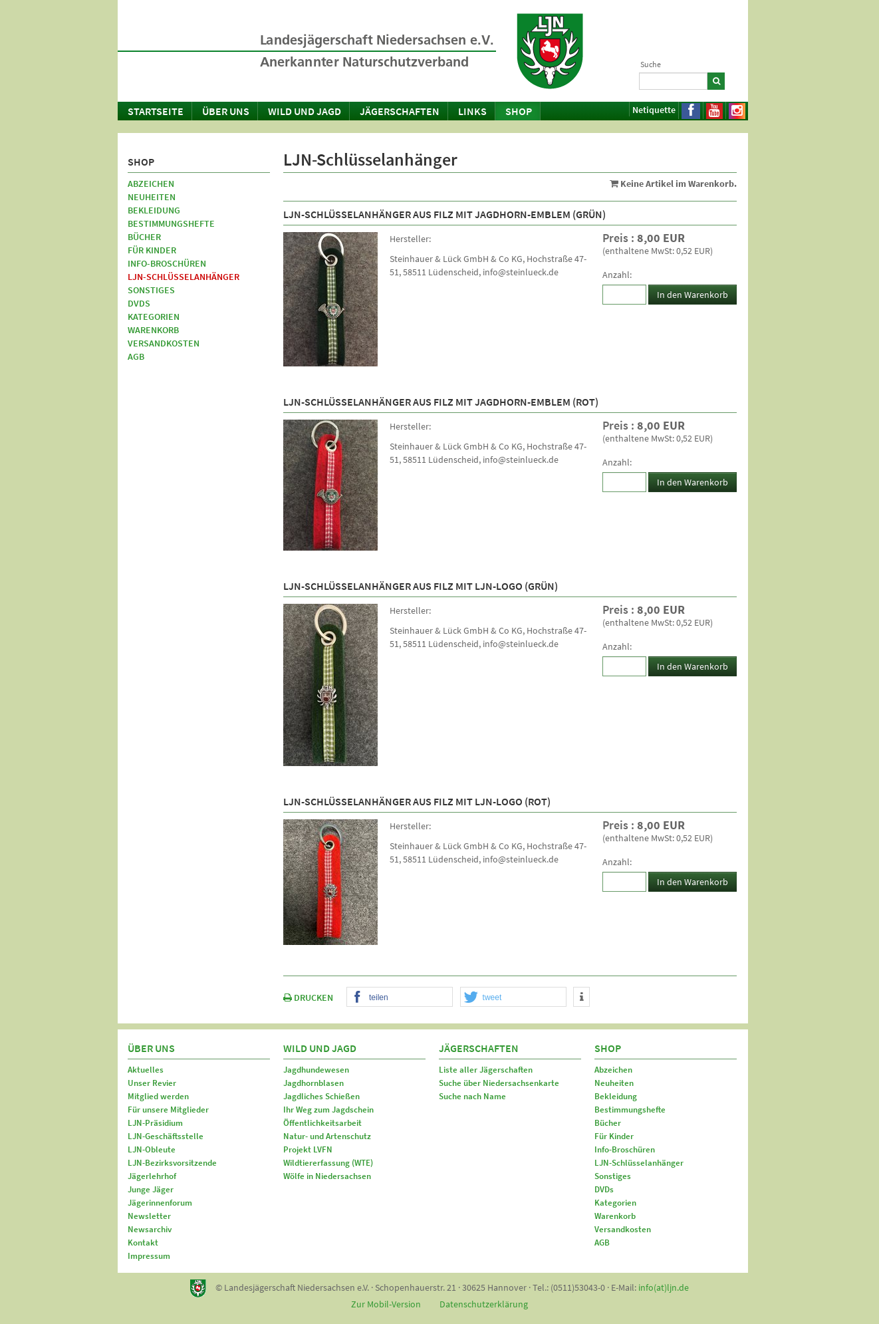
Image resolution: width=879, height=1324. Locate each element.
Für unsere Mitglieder (168, 1109)
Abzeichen (151, 184)
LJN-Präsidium (155, 1122)
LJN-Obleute (152, 1149)
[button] (399, 997)
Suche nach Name (472, 1096)
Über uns (225, 111)
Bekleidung (154, 210)
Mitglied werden (158, 1096)
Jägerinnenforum (160, 1202)
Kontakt (143, 1242)
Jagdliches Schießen (321, 1096)
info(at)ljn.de (663, 1287)
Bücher (144, 237)
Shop (518, 111)
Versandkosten (163, 343)
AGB (136, 356)
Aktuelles (146, 1069)
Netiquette (654, 110)
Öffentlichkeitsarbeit (322, 1122)
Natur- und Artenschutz (327, 1136)
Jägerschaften (399, 111)
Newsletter (149, 1216)
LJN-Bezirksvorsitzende (172, 1162)
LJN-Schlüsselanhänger (183, 277)
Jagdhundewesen (316, 1069)
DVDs (139, 303)
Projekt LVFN (307, 1149)
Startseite (156, 111)
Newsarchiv (150, 1229)
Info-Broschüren (167, 263)
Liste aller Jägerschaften (486, 1069)
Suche (650, 64)
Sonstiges (151, 290)
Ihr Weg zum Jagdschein (328, 1109)
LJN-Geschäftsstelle (165, 1136)
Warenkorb (153, 330)
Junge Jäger (151, 1189)
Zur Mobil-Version (386, 1304)
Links (472, 111)
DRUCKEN (308, 997)
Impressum (149, 1255)
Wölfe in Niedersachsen (327, 1176)
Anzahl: (617, 275)
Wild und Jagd (304, 111)
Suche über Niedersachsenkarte (499, 1083)
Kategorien (154, 317)
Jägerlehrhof (152, 1176)
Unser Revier (152, 1083)
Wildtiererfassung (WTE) (328, 1162)
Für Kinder (152, 250)
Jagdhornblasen (313, 1083)
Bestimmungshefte (171, 223)
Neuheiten (152, 197)
